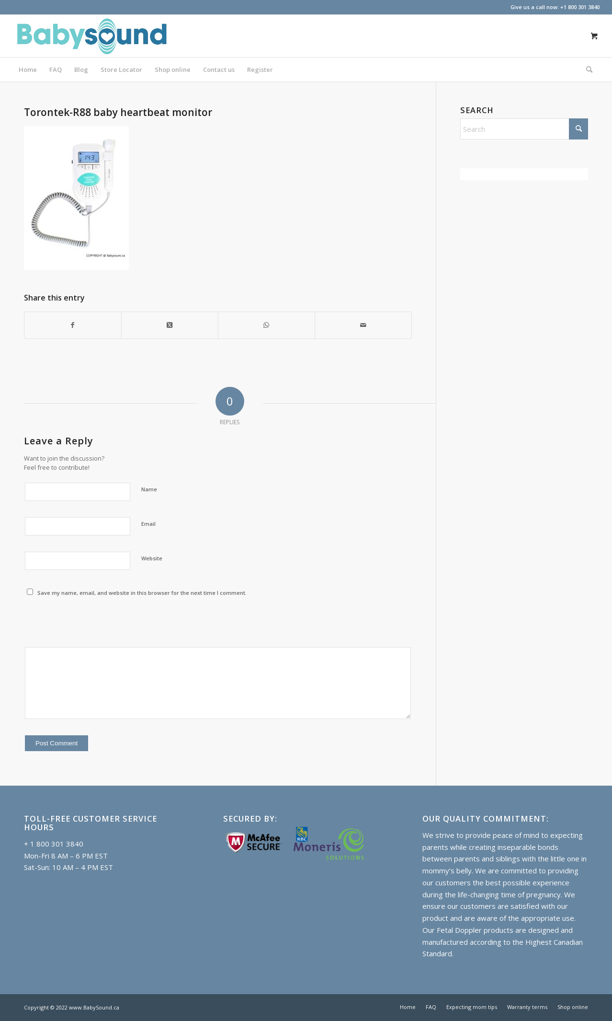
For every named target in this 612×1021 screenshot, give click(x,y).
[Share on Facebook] (72, 325)
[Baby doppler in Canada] (91, 36)
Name (149, 489)
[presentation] (97, 622)
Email (148, 523)
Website (151, 558)
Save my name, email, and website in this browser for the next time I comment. (142, 592)
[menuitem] (27, 69)
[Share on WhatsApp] (266, 325)
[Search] (586, 69)
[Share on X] (170, 325)
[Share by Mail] (363, 325)
